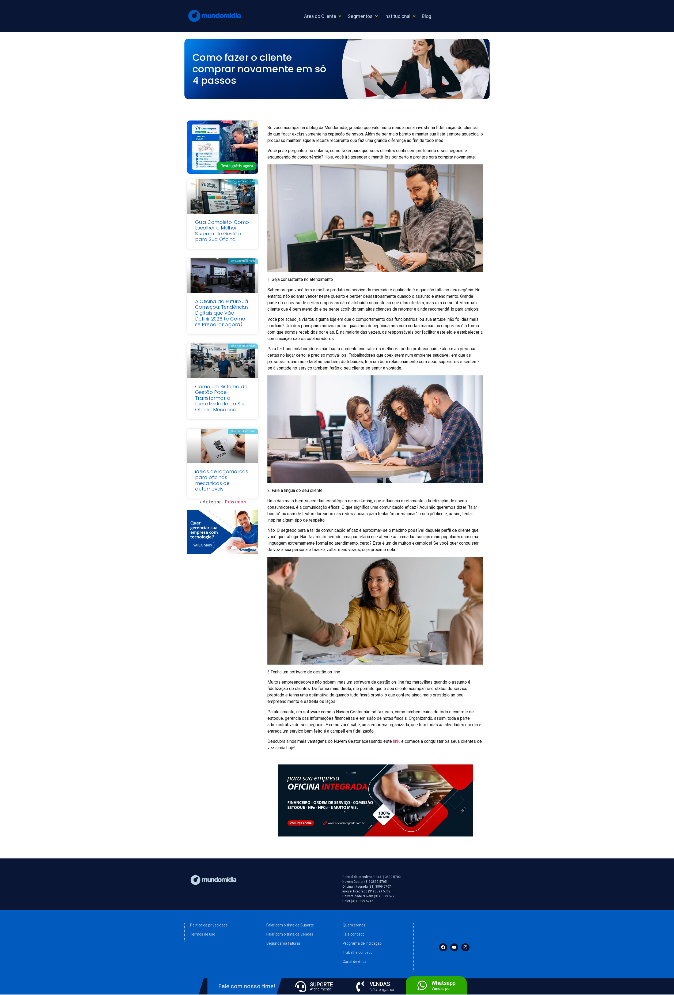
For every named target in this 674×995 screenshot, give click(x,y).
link (396, 741)
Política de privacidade (209, 925)
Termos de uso (202, 934)
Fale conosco (354, 934)
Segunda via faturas (283, 943)
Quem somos (354, 925)
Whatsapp (443, 983)
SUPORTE (321, 984)
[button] (323, 16)
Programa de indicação (362, 943)
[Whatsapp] (422, 985)
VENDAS (380, 984)
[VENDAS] (360, 986)
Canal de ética (354, 961)
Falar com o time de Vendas (289, 934)
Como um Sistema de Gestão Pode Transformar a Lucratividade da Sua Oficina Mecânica (221, 398)
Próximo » (235, 501)
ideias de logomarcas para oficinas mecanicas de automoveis (221, 480)
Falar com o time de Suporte (290, 925)
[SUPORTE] (300, 986)
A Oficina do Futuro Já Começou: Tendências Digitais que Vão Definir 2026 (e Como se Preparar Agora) (222, 313)
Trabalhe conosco (358, 952)
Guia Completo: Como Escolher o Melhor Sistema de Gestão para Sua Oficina (222, 231)
